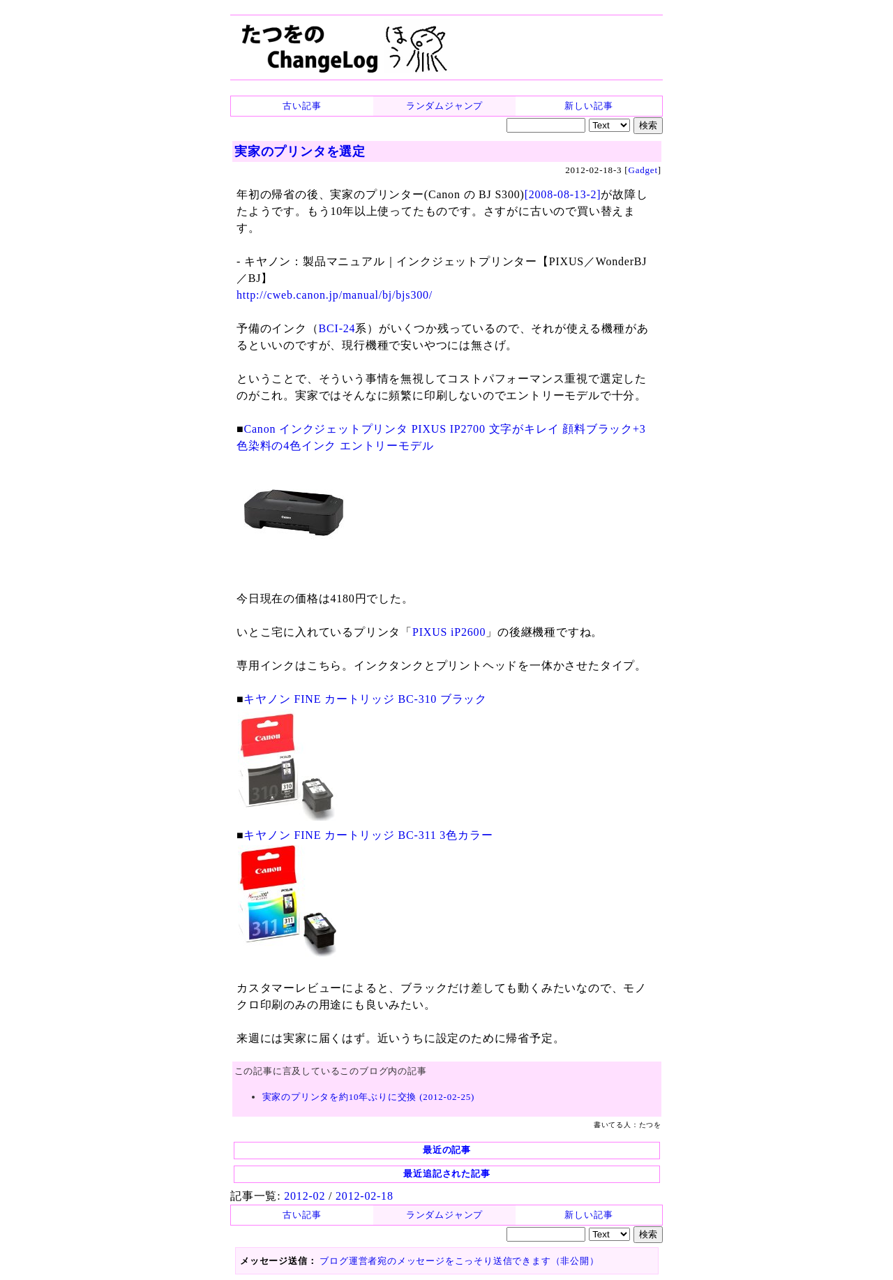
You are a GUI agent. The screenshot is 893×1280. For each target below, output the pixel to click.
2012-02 (304, 1196)
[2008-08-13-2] (563, 194)
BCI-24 (337, 328)
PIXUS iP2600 (449, 632)
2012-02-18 (364, 1196)
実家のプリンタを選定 (300, 151)
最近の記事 (447, 1150)
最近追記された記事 (446, 1173)
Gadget (643, 170)
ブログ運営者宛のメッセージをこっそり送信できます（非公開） (459, 1261)
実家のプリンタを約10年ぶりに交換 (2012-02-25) (368, 1097)
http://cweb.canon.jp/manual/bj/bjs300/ (335, 295)
